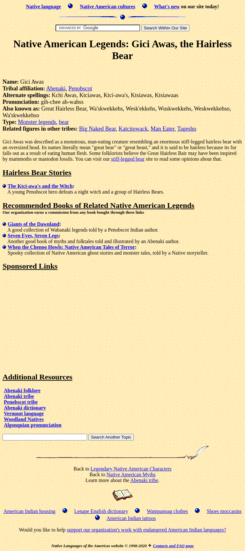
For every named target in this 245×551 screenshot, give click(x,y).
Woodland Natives (24, 419)
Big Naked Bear (97, 129)
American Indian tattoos (131, 518)
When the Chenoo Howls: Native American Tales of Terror (71, 247)
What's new (167, 6)
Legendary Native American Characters (131, 468)
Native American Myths (131, 474)
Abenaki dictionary (25, 407)
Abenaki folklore (22, 390)
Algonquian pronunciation (33, 425)
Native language (43, 6)
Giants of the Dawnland (33, 224)
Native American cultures (107, 6)
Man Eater (162, 129)
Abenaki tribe (19, 396)
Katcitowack (133, 129)
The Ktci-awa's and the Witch (40, 186)
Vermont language (24, 413)
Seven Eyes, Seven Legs (33, 235)
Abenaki (56, 88)
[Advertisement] (122, 71)
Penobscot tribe (21, 402)
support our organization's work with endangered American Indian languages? (146, 529)
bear (64, 122)
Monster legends (37, 122)
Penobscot (80, 88)
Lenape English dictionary (101, 511)
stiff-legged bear (128, 159)
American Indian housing (30, 511)
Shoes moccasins (224, 511)
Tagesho (186, 129)
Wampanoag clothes (167, 511)
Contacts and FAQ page (173, 545)
